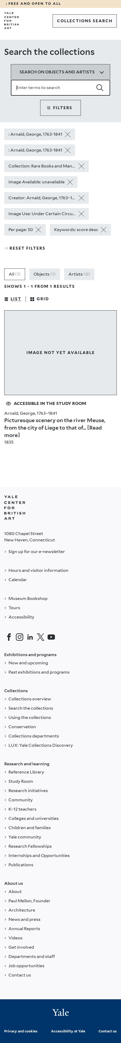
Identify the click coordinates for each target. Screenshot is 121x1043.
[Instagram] (19, 637)
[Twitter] (40, 637)
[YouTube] (51, 637)
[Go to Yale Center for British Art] (11, 20)
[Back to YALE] (14, 508)
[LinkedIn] (30, 637)
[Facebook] (9, 637)
